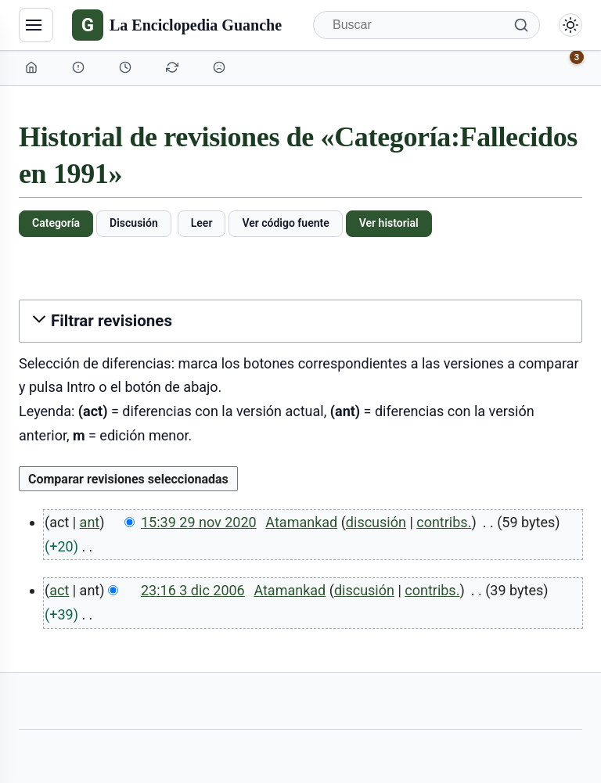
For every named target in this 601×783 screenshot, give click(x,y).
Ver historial (389, 223)
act (59, 590)
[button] (300, 321)
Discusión (134, 223)
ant (90, 522)
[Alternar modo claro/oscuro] (570, 25)
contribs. (443, 522)
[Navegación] (36, 25)
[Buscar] (426, 25)
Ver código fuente (285, 223)
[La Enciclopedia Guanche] (177, 25)
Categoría (56, 223)
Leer (202, 223)
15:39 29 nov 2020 (199, 522)
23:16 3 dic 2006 (193, 590)
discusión (376, 522)
